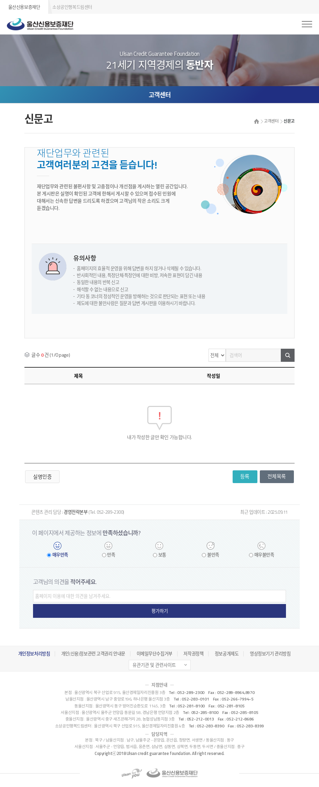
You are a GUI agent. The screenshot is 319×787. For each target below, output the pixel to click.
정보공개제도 (226, 653)
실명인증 (42, 477)
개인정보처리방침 (34, 653)
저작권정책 (193, 653)
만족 (111, 555)
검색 (288, 355)
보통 (162, 555)
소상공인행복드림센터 (72, 6)
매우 (60, 555)
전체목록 (276, 476)
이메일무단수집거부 (154, 653)
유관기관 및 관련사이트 (154, 665)
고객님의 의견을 (64, 582)
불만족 (213, 555)
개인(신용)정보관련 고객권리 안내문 (93, 653)
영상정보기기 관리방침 (270, 653)
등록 (244, 476)
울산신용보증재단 (24, 6)
